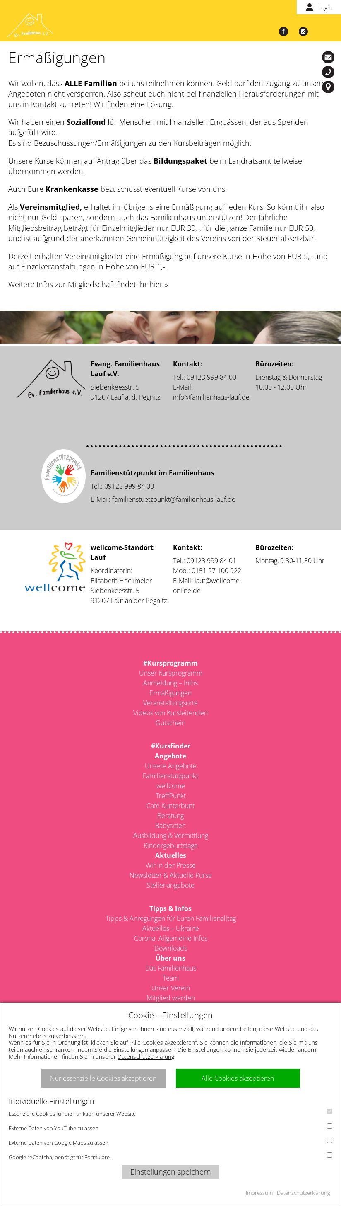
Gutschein (170, 722)
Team (171, 978)
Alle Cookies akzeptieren (238, 1078)
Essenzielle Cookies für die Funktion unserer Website (170, 1113)
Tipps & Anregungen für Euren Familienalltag (171, 918)
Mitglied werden (170, 998)
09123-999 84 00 (329, 72)
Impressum (259, 1192)
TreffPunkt (171, 795)
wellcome (170, 785)
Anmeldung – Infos (170, 683)
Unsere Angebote (171, 765)
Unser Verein (170, 988)
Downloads (170, 948)
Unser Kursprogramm (170, 673)
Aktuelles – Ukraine (170, 928)
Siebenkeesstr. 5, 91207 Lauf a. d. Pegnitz (329, 87)
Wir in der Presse (171, 865)
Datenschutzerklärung (146, 1057)
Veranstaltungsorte (170, 702)
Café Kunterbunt (170, 805)
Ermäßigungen (170, 692)
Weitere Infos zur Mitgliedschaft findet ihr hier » (88, 284)
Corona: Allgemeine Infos (170, 938)
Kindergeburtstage (171, 845)
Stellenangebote (170, 885)
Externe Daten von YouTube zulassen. (170, 1127)
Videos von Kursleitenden (170, 712)
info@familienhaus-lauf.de (329, 57)
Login (325, 8)
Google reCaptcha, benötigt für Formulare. (170, 1156)
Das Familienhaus (170, 968)
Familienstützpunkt (170, 775)
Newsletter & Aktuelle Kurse (171, 875)
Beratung (170, 815)
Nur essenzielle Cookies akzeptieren (103, 1078)
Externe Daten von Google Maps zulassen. (170, 1142)
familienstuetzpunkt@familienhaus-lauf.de (173, 499)
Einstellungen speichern (170, 1172)
